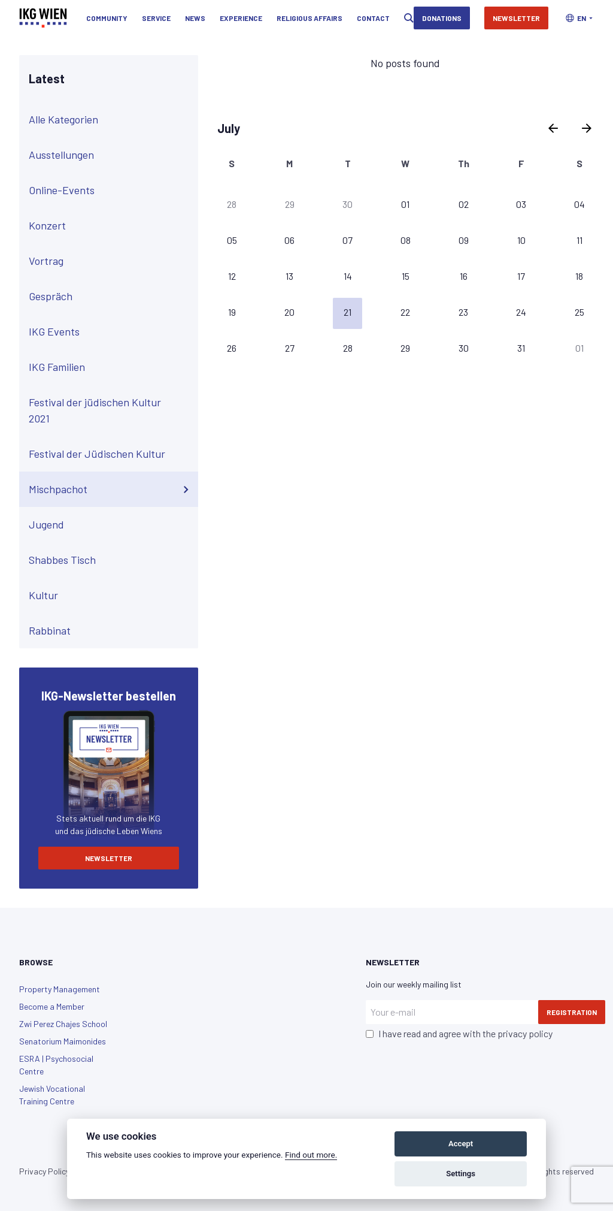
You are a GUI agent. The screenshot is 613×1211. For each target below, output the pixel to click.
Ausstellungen (111, 155)
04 (579, 204)
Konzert (111, 226)
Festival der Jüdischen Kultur (111, 454)
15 (405, 276)
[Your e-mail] (452, 1012)
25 (579, 312)
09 (464, 240)
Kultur (111, 595)
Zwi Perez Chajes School (63, 1024)
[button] (579, 18)
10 (521, 240)
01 (405, 204)
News (195, 18)
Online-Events (111, 190)
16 (464, 276)
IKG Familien (111, 367)
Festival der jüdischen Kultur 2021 (111, 410)
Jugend (111, 525)
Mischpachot (111, 489)
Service (156, 18)
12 (232, 276)
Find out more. (311, 1154)
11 (579, 240)
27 (290, 348)
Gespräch (111, 296)
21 (347, 312)
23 (463, 312)
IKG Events (111, 332)
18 (579, 276)
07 (347, 240)
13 (289, 276)
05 (232, 240)
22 (405, 312)
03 (521, 204)
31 (521, 348)
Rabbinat (111, 631)
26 (231, 348)
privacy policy (525, 1033)
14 (348, 276)
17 (521, 276)
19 (232, 312)
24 (521, 312)
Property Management (59, 989)
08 (405, 240)
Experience (241, 18)
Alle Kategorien (111, 120)
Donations (442, 18)
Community (107, 18)
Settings (460, 1173)
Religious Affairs (309, 18)
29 (290, 204)
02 (464, 204)
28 (231, 204)
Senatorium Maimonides (62, 1041)
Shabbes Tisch (111, 560)
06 (289, 240)
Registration (572, 1012)
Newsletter (516, 18)
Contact (373, 18)
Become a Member (51, 1006)
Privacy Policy (44, 1171)
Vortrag (111, 261)
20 (289, 312)
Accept (460, 1143)
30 (347, 204)
